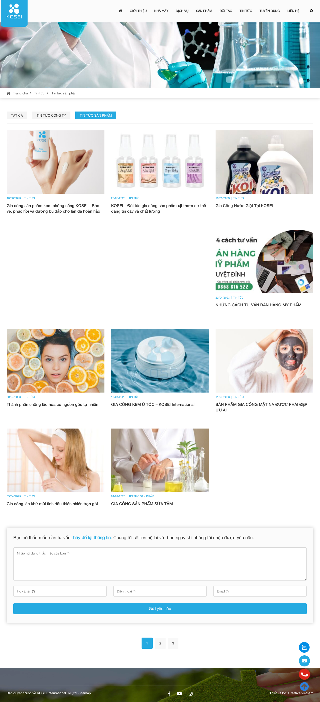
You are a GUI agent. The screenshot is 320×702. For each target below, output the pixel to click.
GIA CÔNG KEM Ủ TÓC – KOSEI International (152, 404)
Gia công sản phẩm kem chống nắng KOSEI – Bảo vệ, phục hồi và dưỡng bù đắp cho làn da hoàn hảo (53, 208)
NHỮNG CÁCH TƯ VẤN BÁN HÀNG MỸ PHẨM (259, 304)
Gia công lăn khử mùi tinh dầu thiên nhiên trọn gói (52, 503)
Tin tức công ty (51, 115)
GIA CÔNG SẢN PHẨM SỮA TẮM (142, 503)
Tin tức (246, 11)
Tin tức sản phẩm (96, 115)
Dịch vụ (182, 11)
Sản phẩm (204, 11)
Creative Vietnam (300, 693)
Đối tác (226, 11)
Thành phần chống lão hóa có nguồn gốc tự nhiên (52, 404)
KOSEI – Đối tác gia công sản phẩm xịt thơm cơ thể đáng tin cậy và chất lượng (158, 208)
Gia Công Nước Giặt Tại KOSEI (244, 205)
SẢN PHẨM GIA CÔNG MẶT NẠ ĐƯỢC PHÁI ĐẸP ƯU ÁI (261, 407)
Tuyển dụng (270, 11)
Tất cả (17, 115)
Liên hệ (293, 11)
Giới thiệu (138, 11)
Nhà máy (161, 11)
